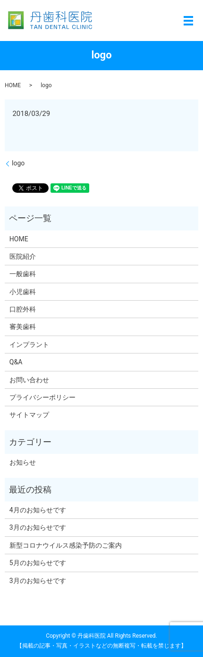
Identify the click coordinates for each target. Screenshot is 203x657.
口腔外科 (22, 309)
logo (18, 163)
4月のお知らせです (37, 510)
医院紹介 (22, 256)
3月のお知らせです (37, 527)
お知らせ (22, 462)
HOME (13, 85)
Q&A (15, 362)
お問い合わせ (29, 380)
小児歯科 (22, 292)
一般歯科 (22, 274)
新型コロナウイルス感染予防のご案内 (65, 545)
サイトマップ (29, 415)
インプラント (29, 344)
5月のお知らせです (37, 563)
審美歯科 (22, 326)
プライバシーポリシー (42, 397)
